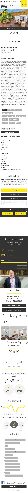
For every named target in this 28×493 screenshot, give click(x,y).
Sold (18, 2)
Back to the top (14, 486)
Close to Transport (8, 116)
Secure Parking (14, 119)
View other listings (14, 305)
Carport (5, 123)
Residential (11, 110)
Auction (19, 110)
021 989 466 (17, 298)
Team (10, 2)
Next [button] (27, 342)
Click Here (3, 7)
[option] (14, 341)
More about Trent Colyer (14, 310)
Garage (12, 123)
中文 (21, 2)
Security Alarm (21, 116)
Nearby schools (20, 213)
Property (7, 213)
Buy (7, 2)
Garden (5, 119)
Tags (4, 110)
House (18, 123)
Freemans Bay (14, 342)
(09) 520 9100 (17, 301)
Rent (14, 2)
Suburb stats (9, 132)
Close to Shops (7, 113)
